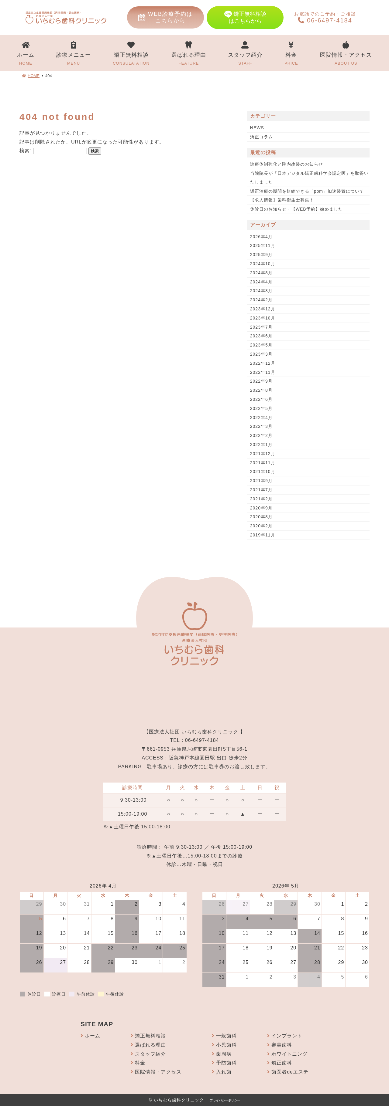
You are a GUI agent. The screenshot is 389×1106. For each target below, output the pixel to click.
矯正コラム (261, 136)
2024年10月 (262, 263)
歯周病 (224, 1054)
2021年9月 (261, 480)
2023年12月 (262, 308)
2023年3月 (261, 354)
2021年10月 (262, 471)
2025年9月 (261, 254)
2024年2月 (261, 299)
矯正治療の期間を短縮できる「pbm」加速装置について (307, 191)
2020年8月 (261, 516)
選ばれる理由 (188, 54)
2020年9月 (261, 508)
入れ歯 (224, 1071)
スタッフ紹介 (245, 54)
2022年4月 (261, 417)
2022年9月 (261, 381)
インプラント (286, 1035)
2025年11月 (262, 245)
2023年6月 (261, 335)
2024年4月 (261, 281)
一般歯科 (226, 1035)
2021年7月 (261, 489)
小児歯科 (226, 1044)
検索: (25, 150)
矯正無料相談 (131, 54)
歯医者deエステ (289, 1071)
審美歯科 (281, 1044)
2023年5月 (261, 345)
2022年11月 (262, 372)
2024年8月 (261, 272)
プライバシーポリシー (225, 1100)
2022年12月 (262, 363)
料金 (291, 54)
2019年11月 (262, 535)
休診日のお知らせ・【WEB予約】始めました (296, 209)
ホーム (25, 54)
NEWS (257, 127)
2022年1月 (261, 444)
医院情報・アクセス (346, 54)
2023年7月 (261, 327)
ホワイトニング (289, 1054)
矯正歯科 (281, 1062)
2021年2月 (261, 498)
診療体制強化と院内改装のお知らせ (286, 164)
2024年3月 (261, 290)
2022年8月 (261, 390)
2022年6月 (261, 399)
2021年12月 (262, 453)
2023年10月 (262, 318)
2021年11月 (262, 462)
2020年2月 (261, 525)
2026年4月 (261, 236)
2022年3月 (261, 426)
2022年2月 (261, 435)
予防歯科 (226, 1062)
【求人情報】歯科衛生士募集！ (282, 200)
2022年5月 (261, 408)
